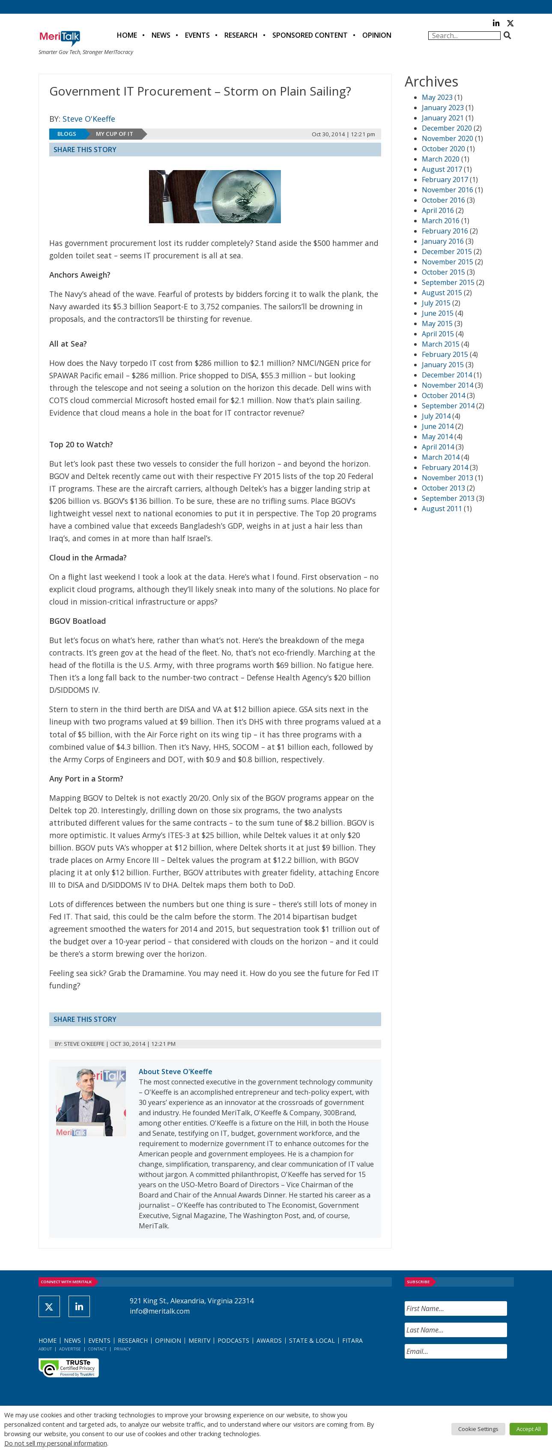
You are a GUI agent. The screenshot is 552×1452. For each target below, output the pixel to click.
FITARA (352, 1340)
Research (241, 35)
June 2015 (438, 313)
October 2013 (443, 488)
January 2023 (443, 107)
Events (197, 35)
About (45, 1349)
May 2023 (437, 97)
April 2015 (438, 333)
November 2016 (447, 190)
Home (127, 35)
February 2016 (445, 231)
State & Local (312, 1340)
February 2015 (445, 354)
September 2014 (448, 405)
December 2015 (447, 251)
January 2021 (443, 118)
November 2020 (447, 138)
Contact (97, 1349)
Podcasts (233, 1340)
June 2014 (438, 426)
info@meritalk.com (160, 1311)
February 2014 (445, 467)
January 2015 (443, 364)
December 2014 (447, 375)
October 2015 (443, 272)
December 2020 (447, 128)
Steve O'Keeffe (89, 119)
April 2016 (438, 210)
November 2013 (447, 477)
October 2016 (443, 200)
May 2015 (437, 323)
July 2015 (436, 303)
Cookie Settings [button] (478, 1429)
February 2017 (445, 179)
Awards (269, 1340)
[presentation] (470, 1382)
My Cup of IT (114, 134)
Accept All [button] (528, 1429)
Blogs (66, 134)
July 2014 (436, 416)
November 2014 (447, 385)
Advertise (70, 1349)
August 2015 (442, 292)
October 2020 (443, 148)
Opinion (376, 35)
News (161, 35)
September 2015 (448, 282)
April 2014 (438, 447)
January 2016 (443, 241)
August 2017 (442, 169)
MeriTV (199, 1340)
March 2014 (441, 457)
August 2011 (442, 508)
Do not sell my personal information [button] (55, 1443)
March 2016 (441, 220)
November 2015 (447, 261)
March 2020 (441, 159)
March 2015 (441, 344)
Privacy (122, 1349)
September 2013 (448, 498)
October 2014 (443, 395)
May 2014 (437, 436)
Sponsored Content (310, 35)
